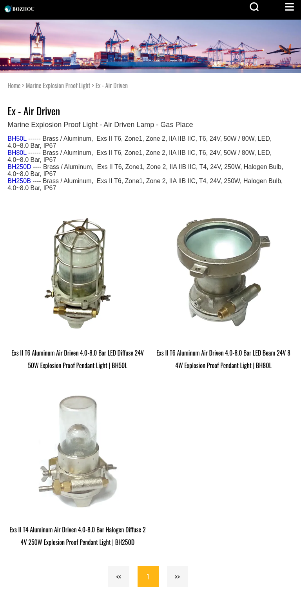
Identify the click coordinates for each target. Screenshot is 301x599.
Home (13, 85)
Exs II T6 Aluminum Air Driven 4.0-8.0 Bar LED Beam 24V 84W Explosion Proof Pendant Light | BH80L (223, 359)
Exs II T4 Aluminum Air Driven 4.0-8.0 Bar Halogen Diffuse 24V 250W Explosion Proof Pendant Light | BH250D (77, 536)
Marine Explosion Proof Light (58, 85)
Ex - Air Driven (112, 85)
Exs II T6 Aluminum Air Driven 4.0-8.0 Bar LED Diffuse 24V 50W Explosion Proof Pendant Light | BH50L (77, 359)
